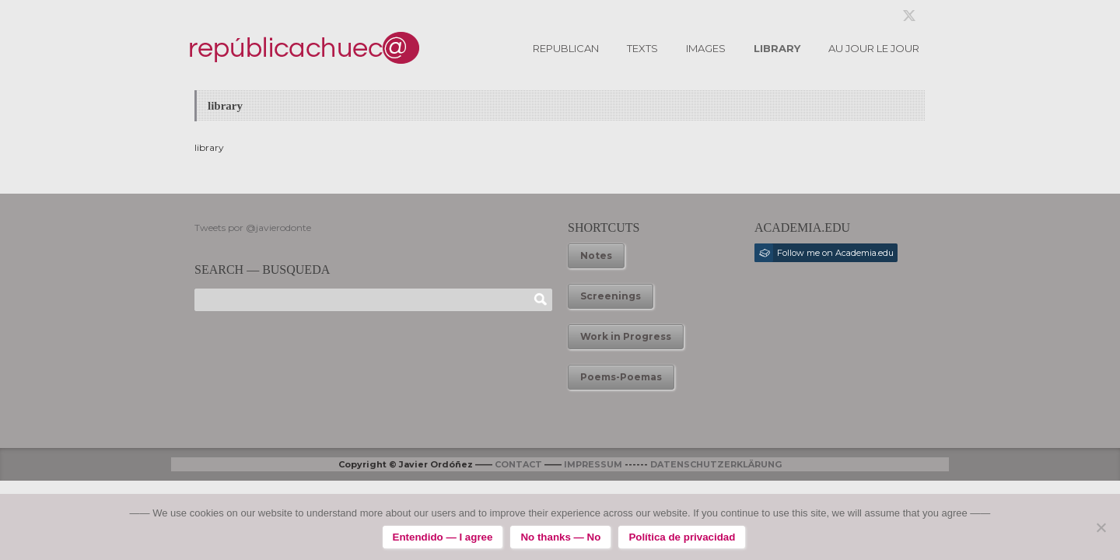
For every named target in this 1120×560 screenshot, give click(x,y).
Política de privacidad (681, 537)
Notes (596, 255)
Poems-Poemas (621, 377)
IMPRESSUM (593, 464)
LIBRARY (777, 48)
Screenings (610, 296)
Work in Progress (625, 336)
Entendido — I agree (443, 537)
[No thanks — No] (1100, 527)
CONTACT (518, 464)
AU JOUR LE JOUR (873, 48)
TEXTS (642, 48)
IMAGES (706, 48)
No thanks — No (560, 537)
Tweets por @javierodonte (252, 227)
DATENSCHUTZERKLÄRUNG (716, 464)
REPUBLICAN (566, 48)
